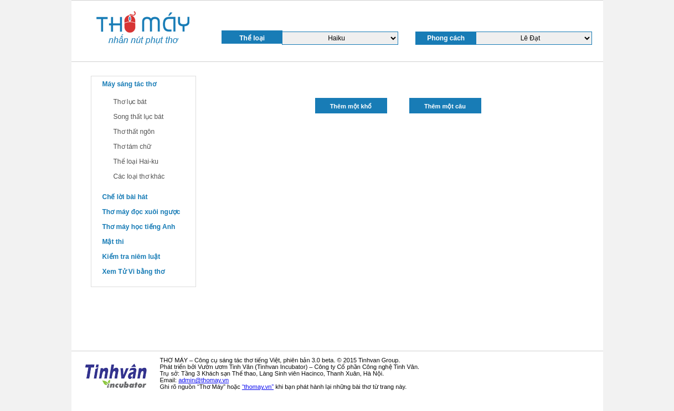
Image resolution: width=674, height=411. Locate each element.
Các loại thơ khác (139, 176)
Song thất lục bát (139, 117)
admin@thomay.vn (203, 380)
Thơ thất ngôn (134, 132)
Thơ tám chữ (132, 146)
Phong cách (446, 38)
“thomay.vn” (258, 386)
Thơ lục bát (130, 102)
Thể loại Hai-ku (136, 161)
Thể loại (252, 38)
